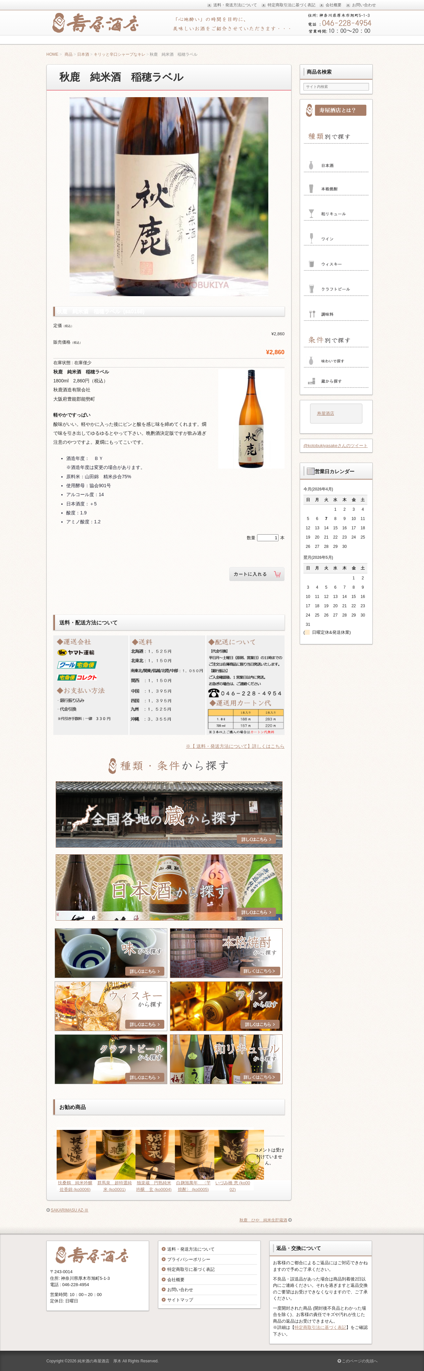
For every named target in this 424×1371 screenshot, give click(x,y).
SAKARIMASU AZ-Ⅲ (69, 1210)
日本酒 (83, 54)
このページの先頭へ (358, 1361)
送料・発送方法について (191, 1249)
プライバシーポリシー (188, 1259)
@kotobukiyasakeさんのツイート (335, 445)
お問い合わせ (180, 1289)
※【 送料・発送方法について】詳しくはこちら (235, 746)
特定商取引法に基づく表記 (320, 1327)
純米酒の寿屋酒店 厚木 (99, 1361)
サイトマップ (180, 1299)
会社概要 (176, 1279)
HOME (52, 54)
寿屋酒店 (325, 413)
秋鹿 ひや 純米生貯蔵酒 (263, 1220)
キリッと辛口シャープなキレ (119, 54)
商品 (69, 54)
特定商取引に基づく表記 (191, 1269)
